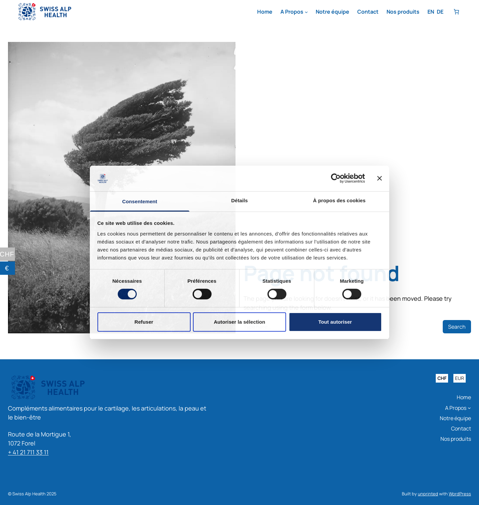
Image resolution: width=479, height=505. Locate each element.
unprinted (428, 494)
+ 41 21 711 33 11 (28, 452)
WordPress (460, 494)
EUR (459, 378)
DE (440, 11)
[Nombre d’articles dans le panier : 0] (456, 11)
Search (457, 326)
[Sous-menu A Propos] (306, 12)
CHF (441, 378)
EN (430, 11)
